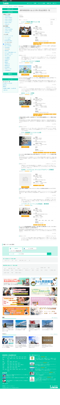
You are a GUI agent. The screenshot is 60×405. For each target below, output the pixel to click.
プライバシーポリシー (11, 402)
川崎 (44, 286)
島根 (19, 382)
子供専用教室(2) (7, 70)
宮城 (19, 373)
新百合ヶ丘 (39, 286)
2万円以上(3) (7, 32)
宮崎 (25, 385)
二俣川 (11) (5, 90)
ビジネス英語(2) (7, 39)
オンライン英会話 (41, 3)
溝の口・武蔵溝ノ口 (30, 286)
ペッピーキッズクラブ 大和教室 (31, 65)
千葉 (17, 374)
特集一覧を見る (5, 399)
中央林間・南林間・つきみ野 (27, 275)
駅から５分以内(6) (8, 45)
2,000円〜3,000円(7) (8, 17)
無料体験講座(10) (8, 44)
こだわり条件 (11, 268)
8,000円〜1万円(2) (8, 22)
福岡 (8, 385)
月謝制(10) (7, 60)
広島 (8, 382)
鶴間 (19, 275)
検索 (35, 3)
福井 (19, 379)
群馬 (22, 374)
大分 (22, 385)
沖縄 (8, 387)
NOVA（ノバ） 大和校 (28, 99)
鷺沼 (23, 286)
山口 (13, 382)
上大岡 (48, 286)
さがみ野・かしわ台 (8, 275)
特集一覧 (49, 3)
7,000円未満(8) (7, 27)
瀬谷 (15, 275)
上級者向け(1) (7, 63)
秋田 (17, 373)
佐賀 (19, 385)
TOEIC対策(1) (7, 47)
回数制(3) (6, 62)
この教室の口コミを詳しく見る (49, 56)
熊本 (11, 385)
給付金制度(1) (7, 67)
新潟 (8, 379)
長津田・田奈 (6, 286)
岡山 (11, 382)
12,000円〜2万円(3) (8, 30)
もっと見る (53, 53)
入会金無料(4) (7, 58)
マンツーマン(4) (7, 37)
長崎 (17, 385)
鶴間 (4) (4, 86)
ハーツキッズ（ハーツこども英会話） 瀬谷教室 (36, 220)
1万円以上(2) (7, 24)
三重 (13, 377)
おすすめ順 (53, 19)
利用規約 (3, 402)
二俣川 (36, 275)
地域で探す (16, 265)
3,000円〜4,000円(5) (8, 19)
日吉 (53, 286)
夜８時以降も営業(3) (8, 40)
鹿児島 (14, 385)
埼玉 (14, 374)
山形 (22, 373)
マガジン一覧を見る (53, 350)
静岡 (11, 377)
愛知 (8, 377)
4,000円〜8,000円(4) (8, 20)
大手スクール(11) (8, 55)
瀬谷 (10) (5, 84)
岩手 (14, 373)
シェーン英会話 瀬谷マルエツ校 (31, 23)
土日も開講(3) (7, 57)
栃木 (25, 374)
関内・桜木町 (17, 286)
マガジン (55, 3)
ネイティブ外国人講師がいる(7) (10, 52)
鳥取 (16, 382)
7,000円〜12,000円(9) (8, 29)
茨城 (19, 374)
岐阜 (16, 377)
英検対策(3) (7, 50)
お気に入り (27, 37)
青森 (11, 373)
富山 (16, 379)
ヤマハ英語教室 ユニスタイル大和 (32, 142)
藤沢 (12, 286)
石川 (13, 379)
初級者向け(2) (7, 65)
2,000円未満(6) (7, 15)
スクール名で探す (30, 265)
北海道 (8, 373)
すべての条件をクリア (14, 76)
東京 (8, 374)
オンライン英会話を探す (44, 265)
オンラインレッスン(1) (9, 35)
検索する (10, 74)
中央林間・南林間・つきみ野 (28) (9, 88)
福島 (25, 373)
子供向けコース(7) (8, 68)
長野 (11, 379)
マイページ (29, 3)
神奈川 (11, 374)
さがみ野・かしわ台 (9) (7, 83)
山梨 (8, 376)
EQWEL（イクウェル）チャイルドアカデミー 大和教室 (38, 183)
